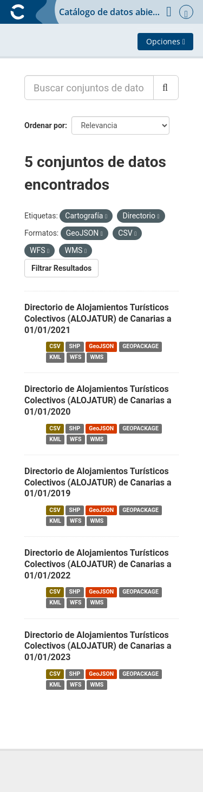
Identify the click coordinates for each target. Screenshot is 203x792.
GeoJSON (101, 346)
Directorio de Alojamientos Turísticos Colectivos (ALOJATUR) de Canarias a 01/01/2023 (98, 646)
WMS (96, 357)
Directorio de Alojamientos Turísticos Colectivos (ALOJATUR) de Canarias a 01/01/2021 (98, 318)
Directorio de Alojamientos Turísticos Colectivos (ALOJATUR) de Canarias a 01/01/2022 (98, 564)
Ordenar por (44, 125)
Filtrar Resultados (61, 268)
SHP (75, 346)
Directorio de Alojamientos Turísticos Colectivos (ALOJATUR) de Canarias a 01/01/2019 (98, 482)
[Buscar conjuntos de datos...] (89, 87)
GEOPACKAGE (140, 346)
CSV (54, 346)
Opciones (165, 41)
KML (55, 357)
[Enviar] (166, 87)
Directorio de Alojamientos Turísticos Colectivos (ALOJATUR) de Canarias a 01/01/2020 (98, 400)
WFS (75, 357)
